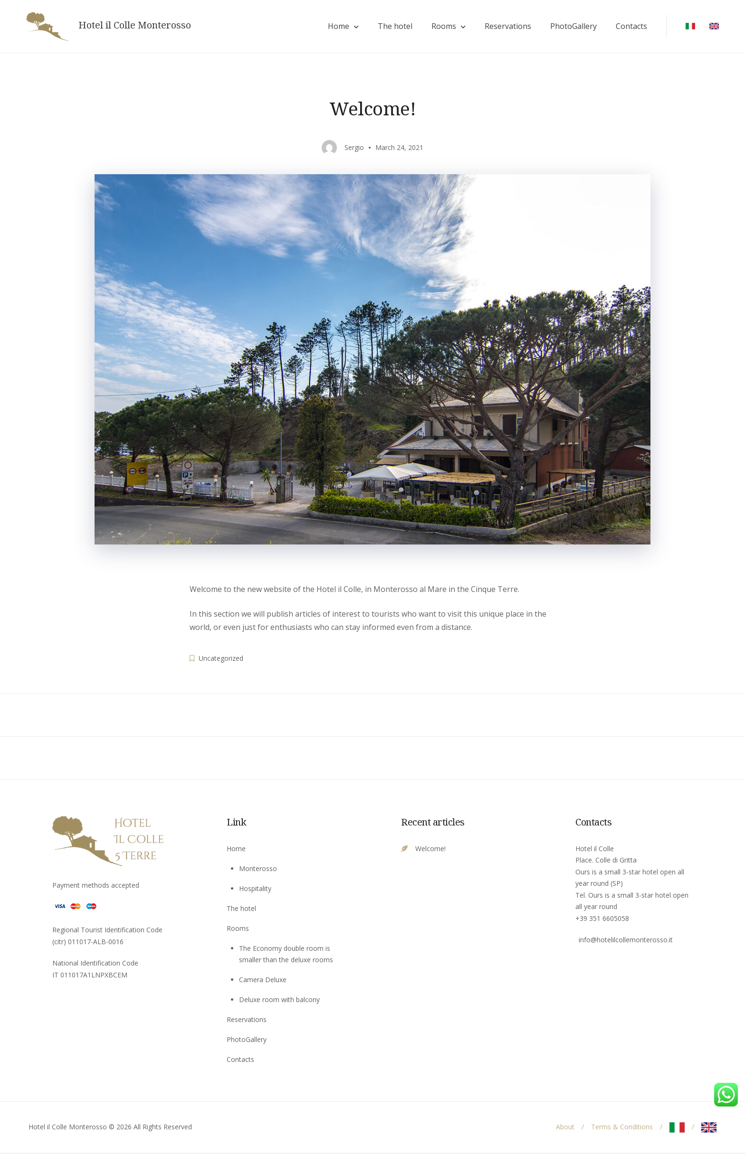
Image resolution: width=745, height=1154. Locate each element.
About (565, 1128)
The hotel (392, 27)
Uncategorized (221, 659)
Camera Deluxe (263, 980)
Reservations (505, 27)
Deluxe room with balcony (279, 1000)
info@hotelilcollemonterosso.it (626, 941)
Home (336, 27)
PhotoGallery (571, 27)
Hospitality (255, 889)
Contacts (629, 27)
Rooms (441, 27)
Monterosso (258, 869)
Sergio (354, 148)
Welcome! (430, 849)
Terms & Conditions (622, 1128)
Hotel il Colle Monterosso (137, 26)
